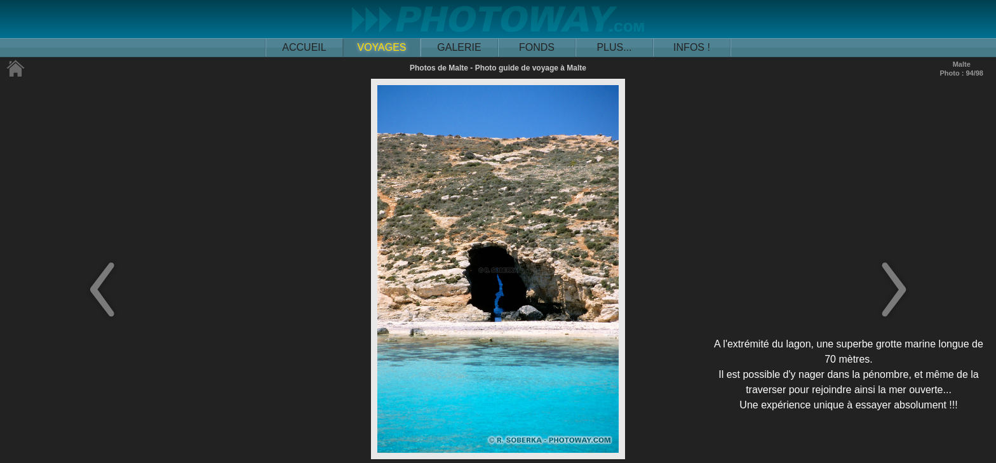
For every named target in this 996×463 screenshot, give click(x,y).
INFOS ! (691, 47)
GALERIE (459, 47)
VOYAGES (381, 47)
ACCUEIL (304, 47)
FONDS (537, 47)
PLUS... (613, 47)
